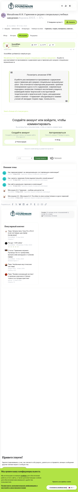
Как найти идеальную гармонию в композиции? (25, 184)
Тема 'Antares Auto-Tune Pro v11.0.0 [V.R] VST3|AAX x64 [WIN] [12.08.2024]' (21, 233)
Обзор (5, 35)
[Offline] (8, 47)
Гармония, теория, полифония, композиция (34, 174)
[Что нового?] (74, 6)
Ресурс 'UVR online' (15, 243)
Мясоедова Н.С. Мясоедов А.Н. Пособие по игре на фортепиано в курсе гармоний (38, 196)
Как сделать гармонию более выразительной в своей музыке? (31, 178)
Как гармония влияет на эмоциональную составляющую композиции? (33, 172)
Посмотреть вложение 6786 (39, 75)
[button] (70, 6)
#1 (73, 49)
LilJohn (10, 174)
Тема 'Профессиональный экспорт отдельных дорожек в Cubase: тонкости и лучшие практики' (21, 276)
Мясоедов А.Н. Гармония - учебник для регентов (26, 190)
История (13, 35)
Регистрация (21, 142)
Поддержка (33, 35)
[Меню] (4, 6)
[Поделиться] (71, 49)
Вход (58, 140)
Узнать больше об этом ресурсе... (16, 111)
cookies (24, 476)
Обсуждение (23, 35)
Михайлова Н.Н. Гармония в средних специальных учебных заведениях (30, 58)
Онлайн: (43, 212)
